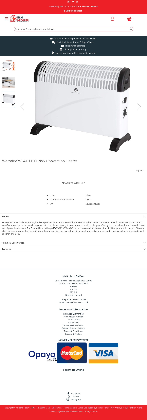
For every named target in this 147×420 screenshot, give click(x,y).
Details (5, 216)
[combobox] (73, 29)
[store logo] (19, 19)
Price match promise (75, 45)
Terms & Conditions (73, 331)
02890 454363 (91, 6)
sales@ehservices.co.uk (77, 302)
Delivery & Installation (73, 325)
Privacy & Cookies (73, 334)
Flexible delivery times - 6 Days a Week (75, 42)
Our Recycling (73, 319)
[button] (22, 107)
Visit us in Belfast (74, 11)
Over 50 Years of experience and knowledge (75, 38)
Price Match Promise (73, 316)
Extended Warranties (73, 313)
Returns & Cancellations (73, 328)
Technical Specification (13, 242)
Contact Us (73, 322)
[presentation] (73, 216)
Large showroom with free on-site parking (76, 53)
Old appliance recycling (75, 49)
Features (6, 249)
